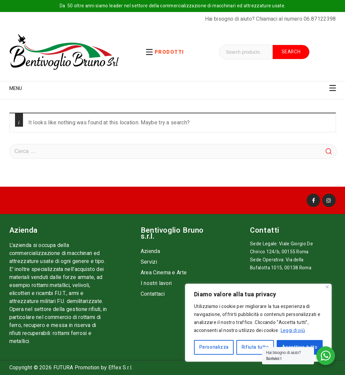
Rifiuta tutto (255, 347)
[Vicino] (327, 286)
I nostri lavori (156, 283)
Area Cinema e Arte (164, 273)
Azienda (150, 251)
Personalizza (214, 347)
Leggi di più (293, 330)
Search (291, 51)
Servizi (149, 262)
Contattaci (153, 294)
